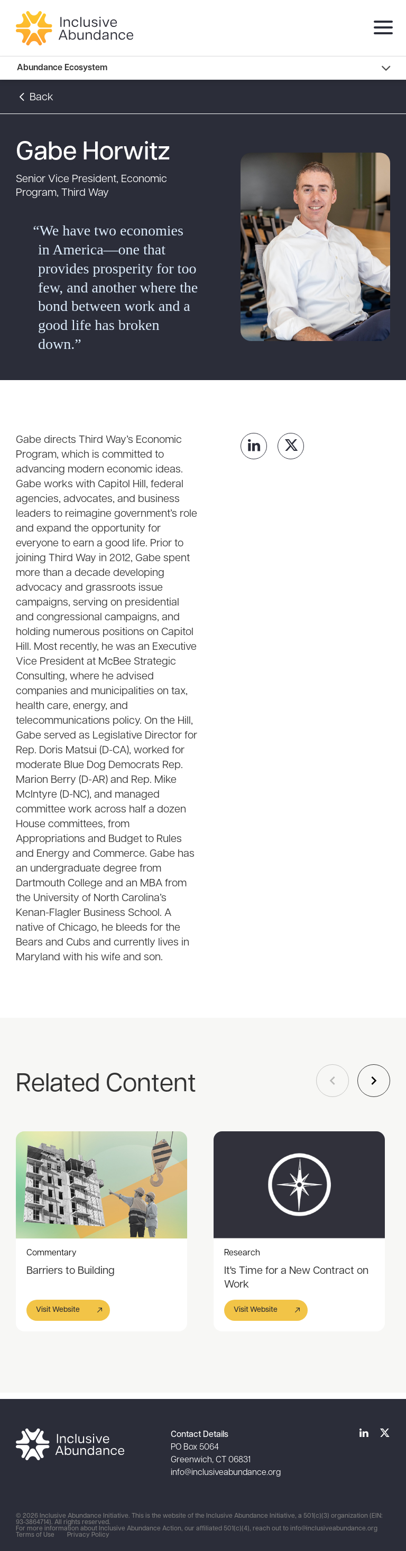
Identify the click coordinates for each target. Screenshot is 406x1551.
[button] (68, 1310)
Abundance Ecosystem (62, 68)
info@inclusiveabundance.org (226, 1473)
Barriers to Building (70, 1271)
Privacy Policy (88, 1535)
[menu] (380, 28)
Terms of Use (35, 1535)
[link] (254, 446)
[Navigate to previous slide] (332, 1080)
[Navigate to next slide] (373, 1080)
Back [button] (34, 97)
